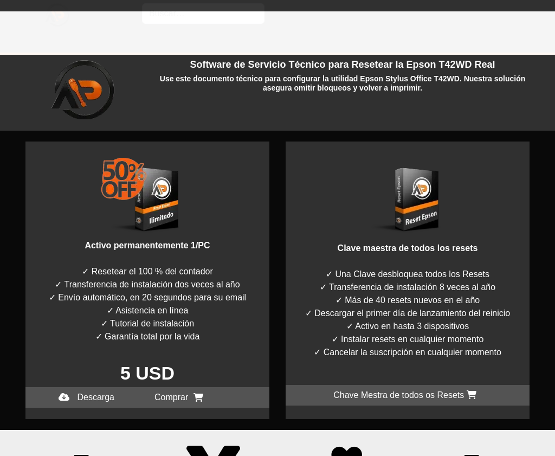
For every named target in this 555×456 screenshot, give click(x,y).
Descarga (86, 397)
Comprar (178, 397)
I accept (15, 449)
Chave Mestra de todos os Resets (404, 395)
